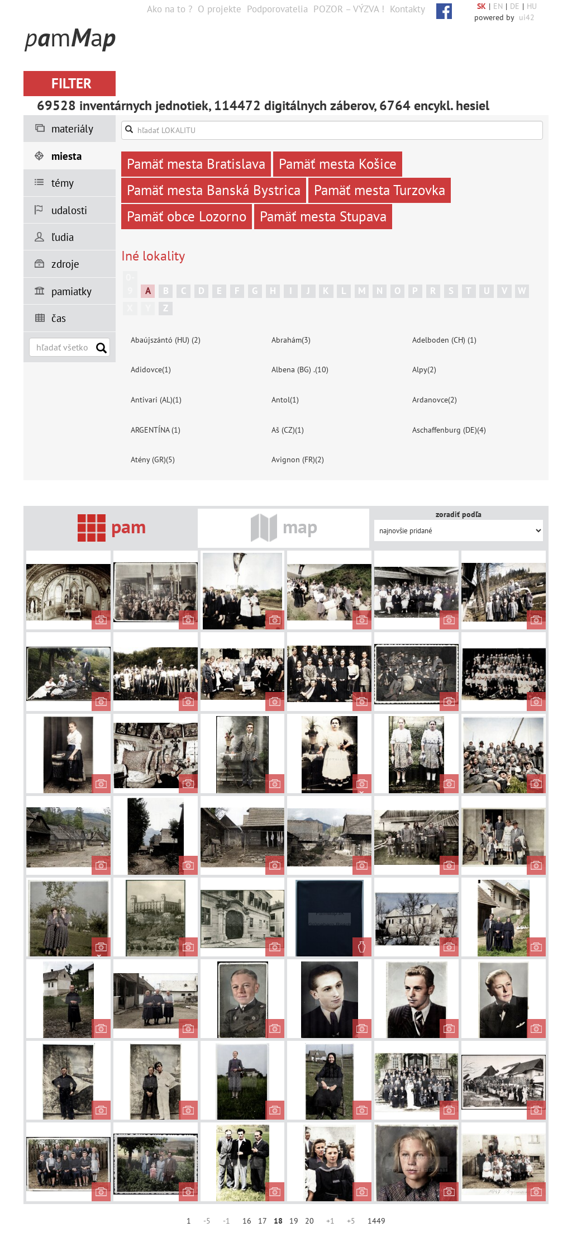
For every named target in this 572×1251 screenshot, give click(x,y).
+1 (330, 1221)
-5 (207, 1221)
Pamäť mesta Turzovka (379, 190)
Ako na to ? (169, 9)
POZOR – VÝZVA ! (348, 9)
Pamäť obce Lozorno (186, 216)
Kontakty (407, 9)
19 (293, 1221)
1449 (376, 1221)
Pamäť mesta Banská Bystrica (214, 190)
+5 (351, 1221)
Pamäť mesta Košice (338, 164)
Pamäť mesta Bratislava (196, 164)
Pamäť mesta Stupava (323, 216)
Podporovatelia (277, 9)
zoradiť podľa (459, 514)
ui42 (527, 17)
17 (262, 1221)
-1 (226, 1221)
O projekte (219, 9)
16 (246, 1221)
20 (309, 1221)
